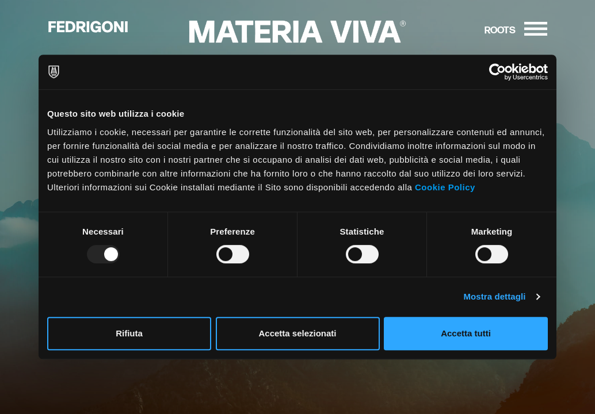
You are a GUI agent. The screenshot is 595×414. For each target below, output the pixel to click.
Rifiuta (129, 333)
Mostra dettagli (494, 296)
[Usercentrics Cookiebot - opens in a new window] (497, 71)
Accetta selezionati (297, 333)
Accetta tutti (466, 333)
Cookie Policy (445, 187)
